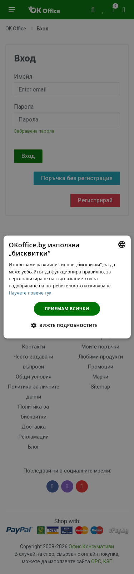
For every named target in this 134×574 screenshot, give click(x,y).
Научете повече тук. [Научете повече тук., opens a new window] (31, 293)
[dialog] (66, 287)
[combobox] (121, 244)
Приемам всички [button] (67, 309)
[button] (67, 325)
